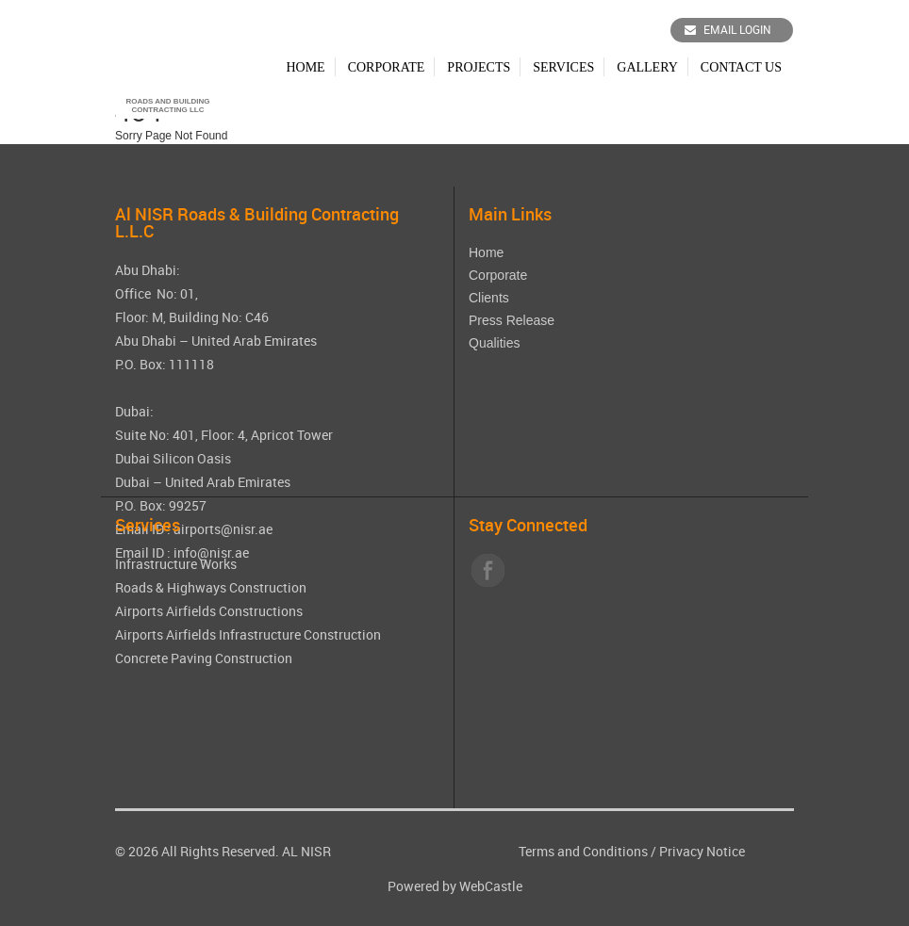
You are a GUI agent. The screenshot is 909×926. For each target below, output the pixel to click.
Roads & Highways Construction (210, 587)
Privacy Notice (702, 851)
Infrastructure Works (176, 564)
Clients (489, 297)
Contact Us (741, 67)
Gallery (647, 67)
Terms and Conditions (583, 851)
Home (305, 67)
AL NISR (306, 851)
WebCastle (490, 886)
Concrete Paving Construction (203, 658)
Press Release (511, 320)
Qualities (494, 342)
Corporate (386, 67)
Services (563, 67)
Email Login (728, 29)
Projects (478, 67)
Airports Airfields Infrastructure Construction (248, 634)
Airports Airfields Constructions (209, 611)
